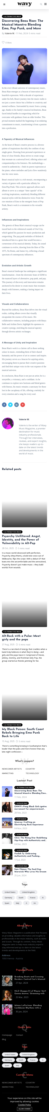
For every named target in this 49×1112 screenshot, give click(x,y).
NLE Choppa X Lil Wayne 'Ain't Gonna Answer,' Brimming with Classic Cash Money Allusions (30, 993)
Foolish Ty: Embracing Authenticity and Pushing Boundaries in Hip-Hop (26, 856)
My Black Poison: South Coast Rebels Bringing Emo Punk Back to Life (23, 733)
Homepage (7, 1035)
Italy (17, 903)
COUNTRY (30, 768)
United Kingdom (28, 892)
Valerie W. (10, 33)
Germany (8, 897)
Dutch (21, 897)
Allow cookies (25, 1109)
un (35, 903)
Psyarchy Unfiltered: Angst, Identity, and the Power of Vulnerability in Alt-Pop (21, 540)
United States (10, 892)
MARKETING (7, 773)
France (32, 897)
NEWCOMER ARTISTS (12, 768)
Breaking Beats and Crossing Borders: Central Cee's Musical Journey (29, 979)
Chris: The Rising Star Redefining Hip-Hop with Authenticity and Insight (30, 840)
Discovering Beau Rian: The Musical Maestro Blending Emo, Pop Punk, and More (22, 24)
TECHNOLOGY (32, 773)
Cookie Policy (24, 1104)
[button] (4, 4)
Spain (7, 903)
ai (43, 897)
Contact (19, 1035)
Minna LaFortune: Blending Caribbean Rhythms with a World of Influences (28, 1007)
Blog (4, 1039)
